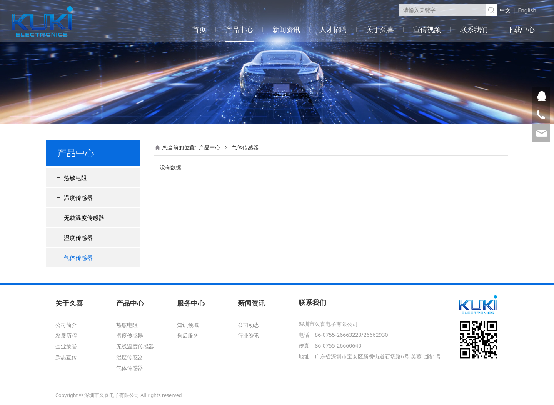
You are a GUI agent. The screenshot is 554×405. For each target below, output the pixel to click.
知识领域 (188, 324)
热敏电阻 (75, 177)
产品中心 (239, 29)
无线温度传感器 (84, 217)
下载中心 (521, 29)
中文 (505, 10)
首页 (199, 29)
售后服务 (188, 335)
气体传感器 (78, 257)
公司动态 (248, 324)
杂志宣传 (66, 357)
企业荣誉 (66, 346)
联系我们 (474, 29)
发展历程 (66, 335)
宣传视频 (427, 29)
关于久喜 (380, 29)
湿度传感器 (78, 237)
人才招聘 (333, 29)
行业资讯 (248, 335)
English (527, 10)
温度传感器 (78, 197)
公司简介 (66, 324)
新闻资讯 (286, 29)
